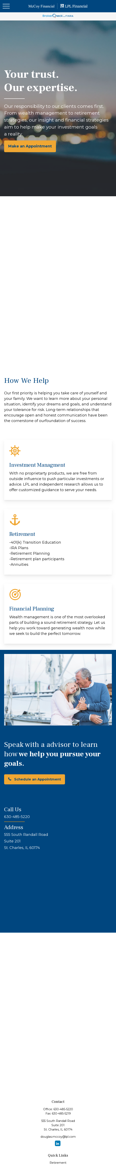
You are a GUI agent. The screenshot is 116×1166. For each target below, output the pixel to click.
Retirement (58, 1163)
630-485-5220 (63, 1109)
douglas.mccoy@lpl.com (58, 1137)
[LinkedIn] (57, 1143)
